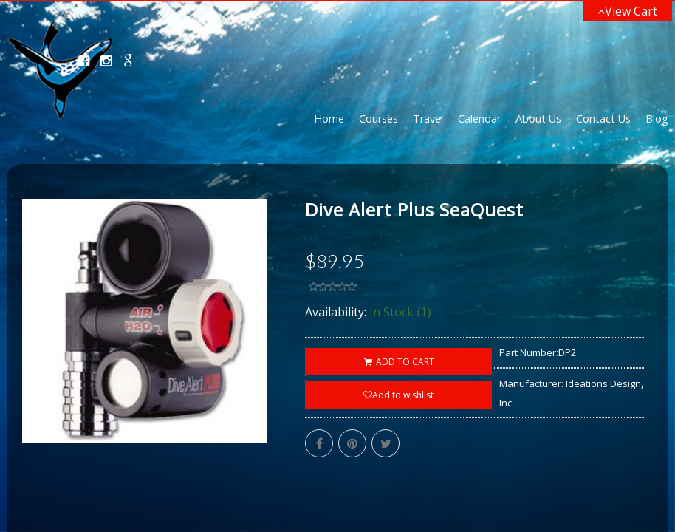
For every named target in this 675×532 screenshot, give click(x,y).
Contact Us (603, 119)
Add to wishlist (398, 395)
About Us (538, 119)
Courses (378, 119)
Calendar (479, 119)
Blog (656, 119)
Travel (428, 119)
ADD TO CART (398, 361)
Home (329, 119)
